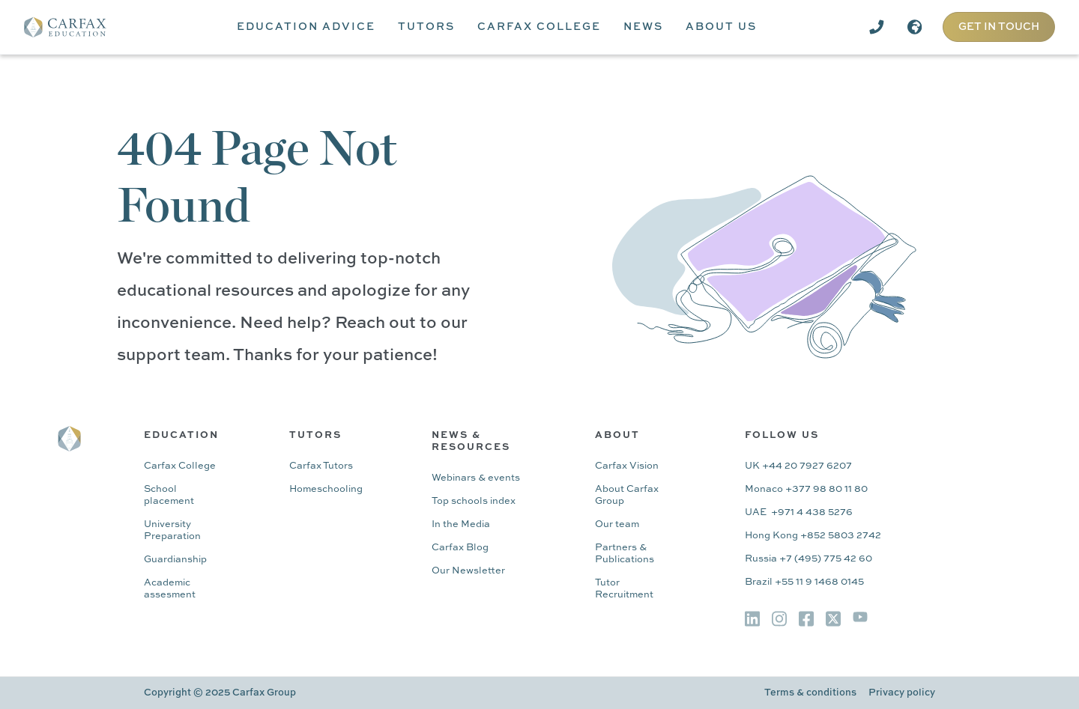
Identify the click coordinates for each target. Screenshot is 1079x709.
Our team (617, 524)
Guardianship (175, 560)
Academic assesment (170, 589)
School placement (169, 495)
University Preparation (172, 530)
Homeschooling (326, 489)
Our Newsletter (468, 571)
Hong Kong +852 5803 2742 (813, 536)
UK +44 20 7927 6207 (798, 466)
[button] (306, 27)
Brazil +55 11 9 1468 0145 (804, 582)
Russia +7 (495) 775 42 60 (808, 559)
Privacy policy (901, 693)
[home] (75, 27)
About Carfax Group (627, 495)
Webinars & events (476, 478)
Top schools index (474, 501)
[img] (752, 618)
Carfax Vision (627, 466)
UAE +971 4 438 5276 (799, 512)
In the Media (461, 524)
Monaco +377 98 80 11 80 (806, 489)
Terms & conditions (810, 693)
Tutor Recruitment (624, 589)
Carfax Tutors (321, 466)
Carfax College (180, 466)
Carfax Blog (460, 548)
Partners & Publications (624, 554)
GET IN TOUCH (998, 27)
